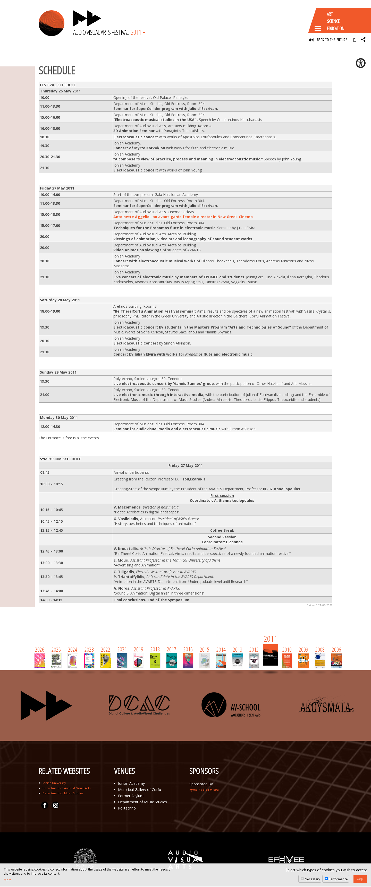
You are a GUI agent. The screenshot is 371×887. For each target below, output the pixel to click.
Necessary (312, 879)
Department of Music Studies (63, 794)
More (8, 880)
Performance (338, 879)
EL (354, 40)
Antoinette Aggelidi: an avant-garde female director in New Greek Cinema (183, 217)
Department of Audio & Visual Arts (66, 788)
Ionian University (54, 783)
